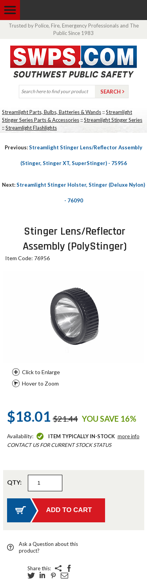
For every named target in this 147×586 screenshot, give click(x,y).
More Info (129, 436)
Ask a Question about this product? (48, 547)
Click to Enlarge (41, 372)
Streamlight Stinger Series (113, 120)
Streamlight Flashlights (31, 128)
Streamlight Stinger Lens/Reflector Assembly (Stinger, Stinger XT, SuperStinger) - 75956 (73, 155)
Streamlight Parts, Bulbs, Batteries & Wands (51, 112)
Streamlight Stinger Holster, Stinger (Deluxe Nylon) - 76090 (73, 193)
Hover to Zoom (40, 383)
